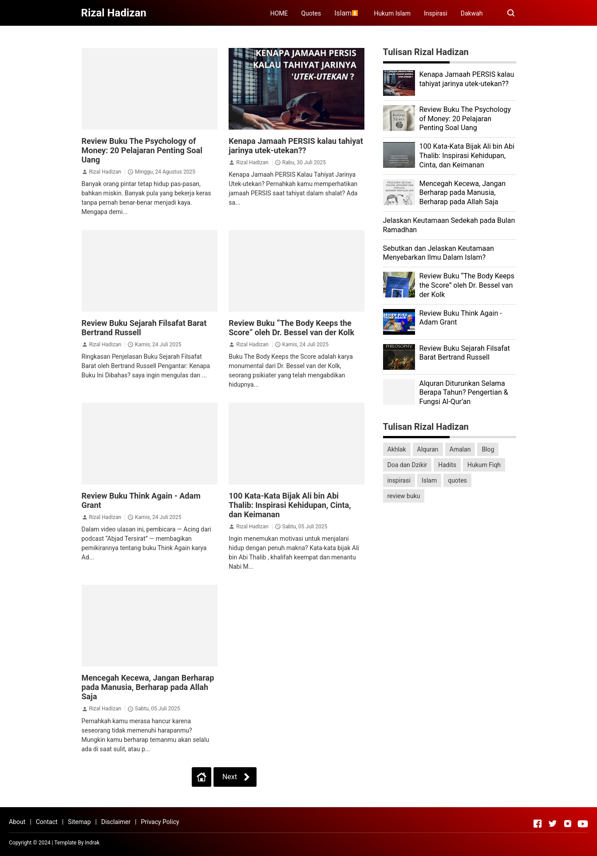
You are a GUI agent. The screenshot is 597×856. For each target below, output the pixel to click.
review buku (403, 495)
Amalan (460, 449)
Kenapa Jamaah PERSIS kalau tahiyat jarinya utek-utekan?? (296, 145)
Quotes (311, 13)
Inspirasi (435, 13)
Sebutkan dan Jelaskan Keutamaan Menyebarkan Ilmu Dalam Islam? (438, 253)
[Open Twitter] (552, 823)
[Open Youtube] (582, 823)
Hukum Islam (392, 13)
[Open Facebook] (537, 823)
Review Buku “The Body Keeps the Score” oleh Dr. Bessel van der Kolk (291, 327)
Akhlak (396, 449)
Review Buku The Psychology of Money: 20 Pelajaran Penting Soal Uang (142, 150)
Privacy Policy (160, 821)
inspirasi (399, 480)
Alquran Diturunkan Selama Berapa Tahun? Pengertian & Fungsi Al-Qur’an (463, 392)
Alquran (428, 449)
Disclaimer (115, 821)
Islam (429, 480)
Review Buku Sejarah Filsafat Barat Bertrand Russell (464, 353)
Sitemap (79, 821)
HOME (279, 13)
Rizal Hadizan (105, 172)
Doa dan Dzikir (407, 464)
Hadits (447, 464)
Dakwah (472, 13)
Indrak (92, 843)
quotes (457, 480)
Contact (47, 821)
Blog (488, 449)
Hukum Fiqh (484, 464)
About (17, 821)
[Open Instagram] (567, 823)
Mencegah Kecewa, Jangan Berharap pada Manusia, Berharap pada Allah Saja (148, 687)
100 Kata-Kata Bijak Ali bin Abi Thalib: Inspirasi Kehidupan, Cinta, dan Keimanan (290, 505)
